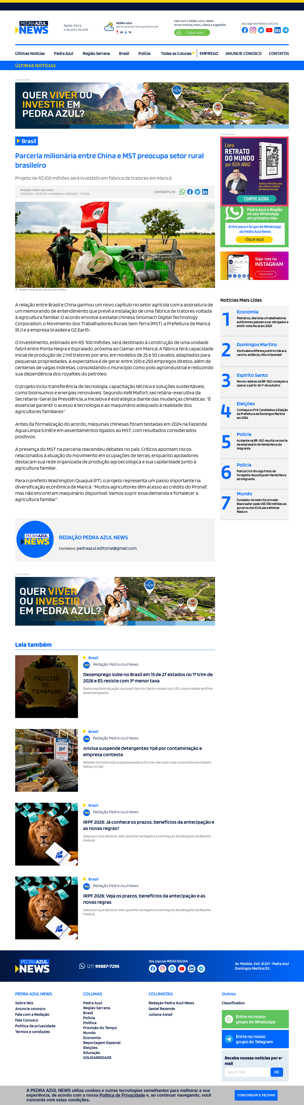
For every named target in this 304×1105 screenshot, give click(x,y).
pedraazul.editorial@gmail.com (107, 548)
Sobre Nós (24, 1002)
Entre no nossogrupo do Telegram (249, 1039)
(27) (99, 966)
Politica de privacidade (35, 1025)
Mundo (89, 1032)
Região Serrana (96, 53)
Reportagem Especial (102, 1042)
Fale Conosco (26, 1020)
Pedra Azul (63, 53)
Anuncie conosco (30, 1008)
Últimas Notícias (30, 53)
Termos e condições (32, 1031)
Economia (92, 1037)
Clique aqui (190, 32)
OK (276, 1072)
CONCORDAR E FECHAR (256, 1095)
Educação (91, 1052)
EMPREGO (209, 53)
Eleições (90, 1047)
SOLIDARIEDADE (97, 1057)
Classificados (233, 1002)
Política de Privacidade (122, 1095)
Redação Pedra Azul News (171, 1002)
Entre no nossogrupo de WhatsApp (250, 1019)
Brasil (124, 53)
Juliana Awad (160, 1014)
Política (90, 1022)
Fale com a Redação (32, 1014)
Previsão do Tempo (100, 1027)
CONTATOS (279, 53)
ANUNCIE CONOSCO (244, 53)
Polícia (144, 53)
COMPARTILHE (164, 192)
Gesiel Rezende (162, 1008)
